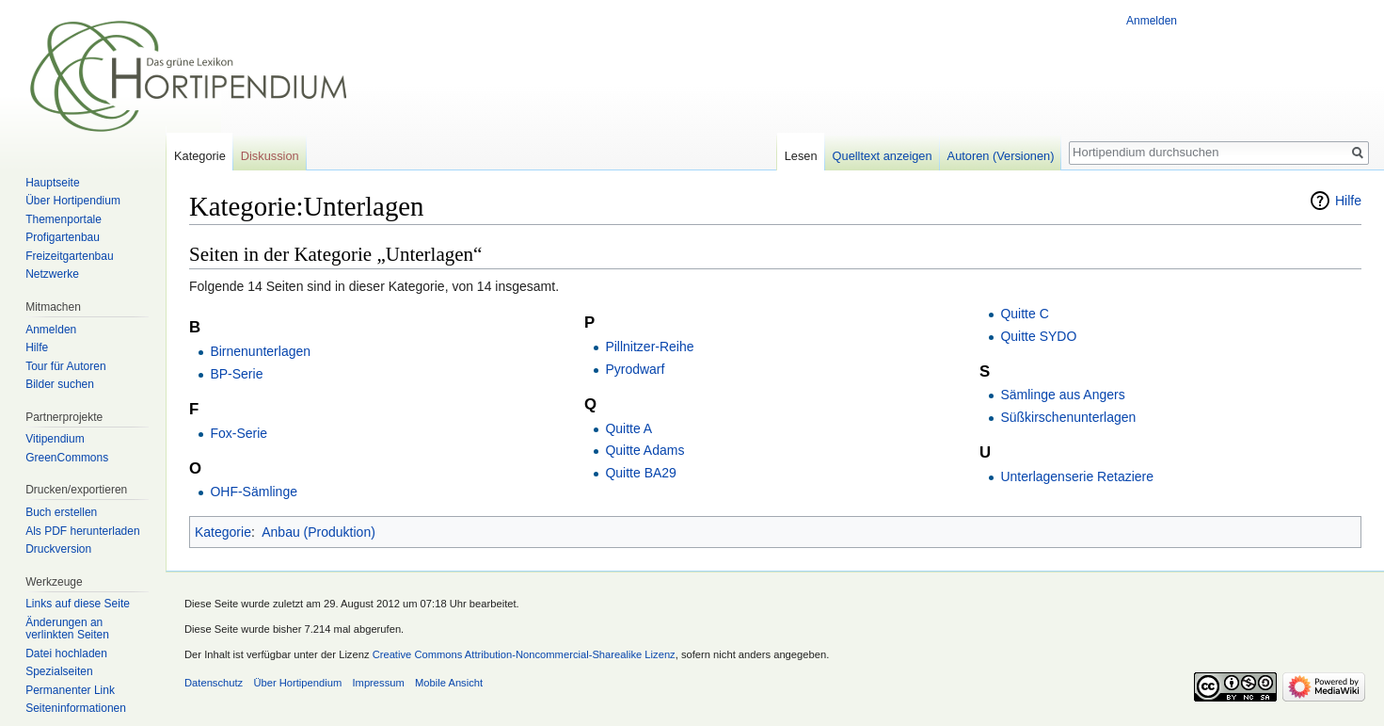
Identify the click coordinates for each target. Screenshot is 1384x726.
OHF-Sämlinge (253, 491)
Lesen (801, 156)
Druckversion (58, 549)
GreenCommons (66, 457)
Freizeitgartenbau (69, 256)
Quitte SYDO (1038, 336)
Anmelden (1151, 20)
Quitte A (628, 428)
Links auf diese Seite (77, 603)
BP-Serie (236, 373)
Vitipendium (54, 438)
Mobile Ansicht (449, 682)
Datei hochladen (66, 653)
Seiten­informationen (75, 708)
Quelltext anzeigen (882, 156)
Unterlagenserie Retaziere (1076, 476)
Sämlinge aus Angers (1062, 394)
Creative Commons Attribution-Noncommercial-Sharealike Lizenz (524, 654)
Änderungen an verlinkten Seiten (67, 629)
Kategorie (223, 532)
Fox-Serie (238, 433)
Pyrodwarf (634, 369)
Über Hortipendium (72, 200)
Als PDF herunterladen (82, 531)
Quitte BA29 (640, 472)
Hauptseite (52, 182)
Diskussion (270, 156)
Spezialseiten (58, 671)
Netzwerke (52, 274)
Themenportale (63, 219)
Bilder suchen (59, 384)
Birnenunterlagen (260, 351)
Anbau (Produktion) (318, 532)
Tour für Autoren (65, 366)
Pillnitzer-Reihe (649, 346)
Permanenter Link (70, 690)
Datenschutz (213, 682)
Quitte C (1024, 313)
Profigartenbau (62, 237)
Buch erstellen (61, 512)
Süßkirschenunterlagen (1068, 417)
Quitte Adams (644, 450)
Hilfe (1348, 200)
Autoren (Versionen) (1001, 156)
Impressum (378, 682)
